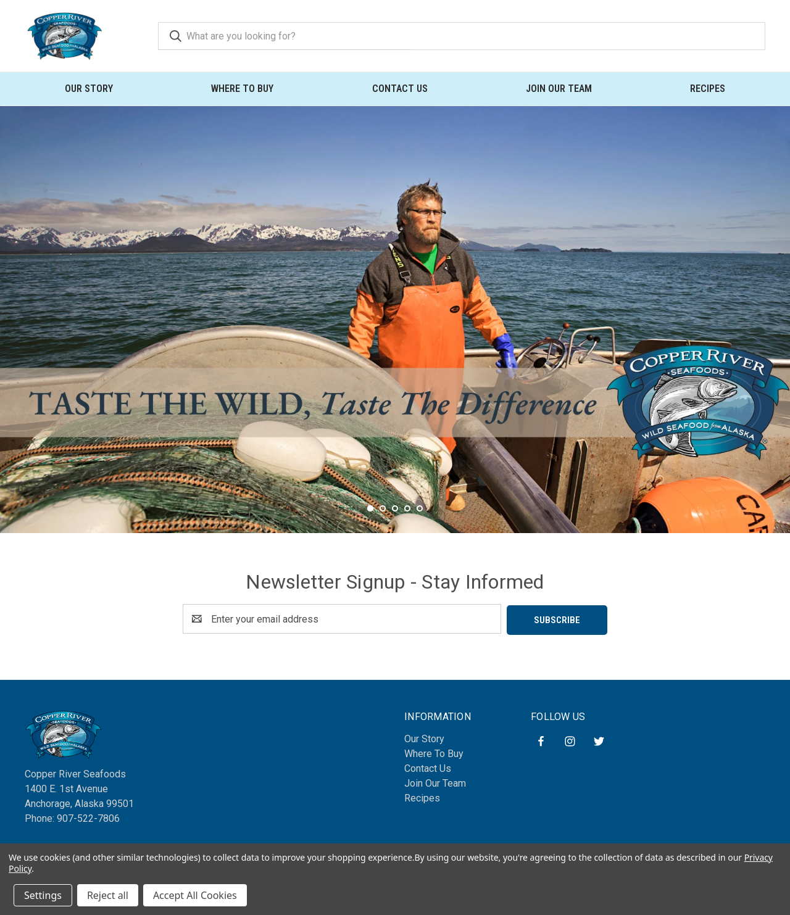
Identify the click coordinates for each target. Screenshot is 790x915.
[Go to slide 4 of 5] (407, 526)
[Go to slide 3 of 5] (395, 526)
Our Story (89, 88)
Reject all (107, 895)
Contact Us (400, 88)
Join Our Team (559, 88)
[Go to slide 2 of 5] (383, 526)
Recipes (707, 88)
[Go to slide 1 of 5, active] (370, 526)
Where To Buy (242, 88)
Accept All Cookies (195, 895)
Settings (43, 895)
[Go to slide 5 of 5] (420, 526)
